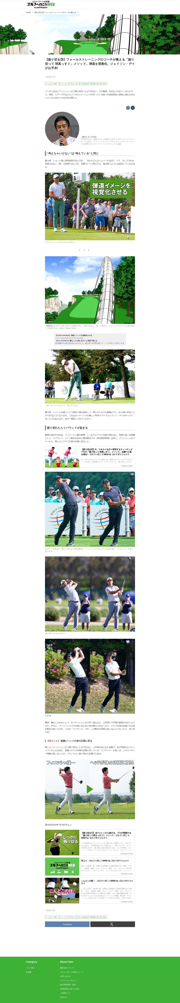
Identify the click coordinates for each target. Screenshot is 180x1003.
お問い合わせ (65, 976)
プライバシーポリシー (69, 980)
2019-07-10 (50, 77)
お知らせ (63, 997)
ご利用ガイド (65, 993)
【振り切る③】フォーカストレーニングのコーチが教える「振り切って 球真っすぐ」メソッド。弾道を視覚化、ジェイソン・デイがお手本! (90, 64)
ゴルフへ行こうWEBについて (71, 972)
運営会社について (67, 968)
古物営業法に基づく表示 (69, 989)
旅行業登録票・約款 (68, 985)
